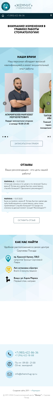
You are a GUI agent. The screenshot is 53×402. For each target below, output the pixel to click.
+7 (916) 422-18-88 (24, 355)
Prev (5, 103)
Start (48, 136)
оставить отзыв (26, 220)
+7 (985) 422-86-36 (30, 15)
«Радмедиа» (35, 391)
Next (48, 103)
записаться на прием (27, 144)
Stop (50, 136)
